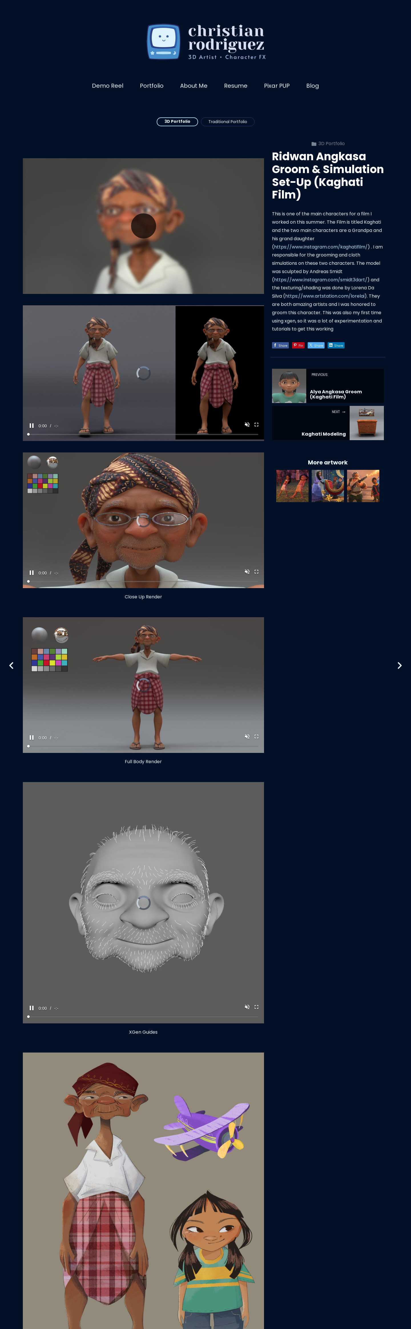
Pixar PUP (277, 86)
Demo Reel (107, 86)
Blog (312, 86)
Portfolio (152, 86)
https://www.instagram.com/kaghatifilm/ (321, 247)
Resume (235, 86)
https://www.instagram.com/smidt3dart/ (320, 279)
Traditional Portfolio (227, 122)
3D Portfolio (177, 121)
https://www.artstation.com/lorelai (324, 296)
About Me (193, 86)
